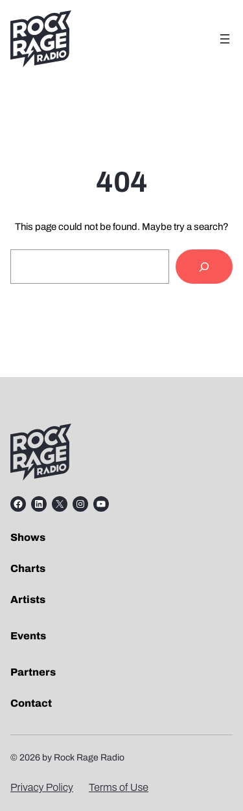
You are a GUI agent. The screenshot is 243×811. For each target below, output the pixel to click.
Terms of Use (118, 787)
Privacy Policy (41, 787)
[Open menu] (225, 39)
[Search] (204, 266)
